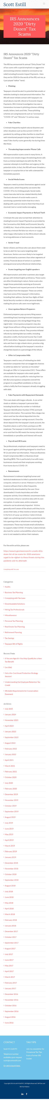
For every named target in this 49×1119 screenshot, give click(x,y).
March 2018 (10, 914)
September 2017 (11, 943)
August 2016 (10, 1017)
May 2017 (9, 965)
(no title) (8, 667)
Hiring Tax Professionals (14, 609)
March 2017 (10, 977)
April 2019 (9, 840)
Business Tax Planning (14, 592)
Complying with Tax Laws (11, 569)
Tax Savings (9, 638)
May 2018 (9, 903)
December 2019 (11, 794)
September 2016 (11, 1011)
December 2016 (11, 994)
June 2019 (9, 828)
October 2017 (10, 937)
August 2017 (10, 948)
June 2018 (9, 897)
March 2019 (10, 846)
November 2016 (11, 1000)
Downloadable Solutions (15, 604)
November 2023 (11, 720)
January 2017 (10, 988)
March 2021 (10, 766)
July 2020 (9, 783)
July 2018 (9, 891)
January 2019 (10, 857)
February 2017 (11, 983)
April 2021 (9, 760)
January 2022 (10, 754)
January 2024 (10, 714)
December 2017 (11, 931)
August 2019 (10, 817)
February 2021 (11, 771)
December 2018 (11, 863)
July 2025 (9, 709)
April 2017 (9, 971)
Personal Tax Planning (14, 621)
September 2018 (11, 880)
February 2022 (11, 749)
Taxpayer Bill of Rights (14, 644)
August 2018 (10, 885)
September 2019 (11, 811)
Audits (7, 587)
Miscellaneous (11, 615)
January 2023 (10, 731)
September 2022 (11, 737)
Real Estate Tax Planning (15, 626)
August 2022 (10, 743)
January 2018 (10, 925)
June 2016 (9, 1023)
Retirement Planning (13, 632)
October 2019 (10, 806)
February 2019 (11, 851)
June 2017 (9, 960)
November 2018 (11, 868)
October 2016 (10, 1005)
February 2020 (11, 788)
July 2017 (9, 954)
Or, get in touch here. (12, 1065)
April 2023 (9, 726)
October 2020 (10, 777)
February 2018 (11, 920)
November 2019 (11, 800)
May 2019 (9, 834)
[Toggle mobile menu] (44, 3)
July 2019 (9, 823)
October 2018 (10, 874)
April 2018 (9, 908)
